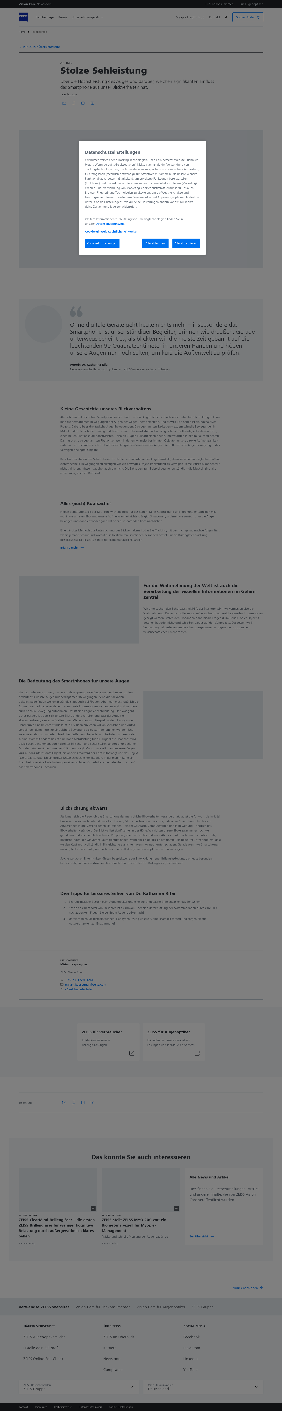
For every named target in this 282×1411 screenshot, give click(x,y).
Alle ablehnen (155, 243)
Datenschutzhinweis (110, 223)
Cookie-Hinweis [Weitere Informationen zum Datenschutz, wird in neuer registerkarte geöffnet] (96, 231)
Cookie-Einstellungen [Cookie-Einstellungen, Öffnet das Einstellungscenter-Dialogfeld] (102, 243)
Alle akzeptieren (186, 243)
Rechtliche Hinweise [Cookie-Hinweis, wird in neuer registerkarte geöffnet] (122, 231)
